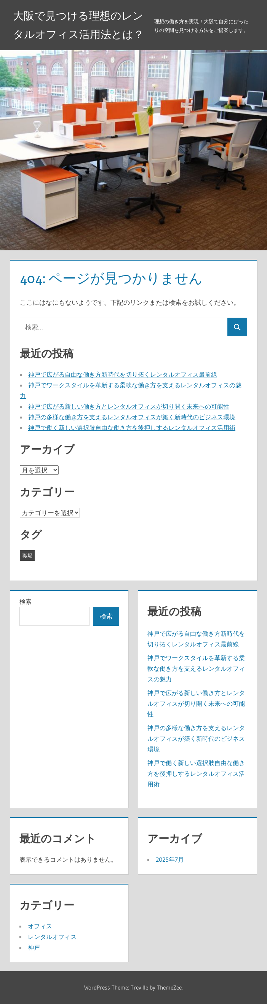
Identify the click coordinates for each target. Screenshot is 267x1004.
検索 (25, 601)
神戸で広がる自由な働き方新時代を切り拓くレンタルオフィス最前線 (122, 374)
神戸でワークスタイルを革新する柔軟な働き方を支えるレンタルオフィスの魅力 (196, 668)
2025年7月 (170, 859)
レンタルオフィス (52, 936)
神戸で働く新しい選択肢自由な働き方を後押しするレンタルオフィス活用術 (131, 427)
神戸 (34, 947)
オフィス (40, 926)
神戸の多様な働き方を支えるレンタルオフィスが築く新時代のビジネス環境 (131, 417)
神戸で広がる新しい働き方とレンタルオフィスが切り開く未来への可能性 (128, 406)
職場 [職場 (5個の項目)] (27, 555)
